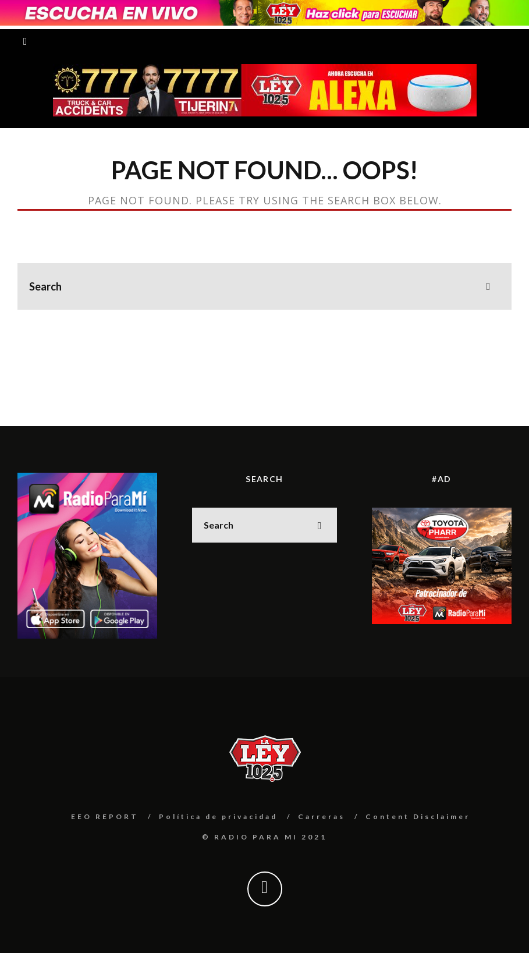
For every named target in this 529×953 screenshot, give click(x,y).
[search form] (264, 286)
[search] (488, 286)
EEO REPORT (105, 816)
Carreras (321, 816)
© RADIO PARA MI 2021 (264, 836)
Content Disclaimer (417, 816)
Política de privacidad (218, 816)
